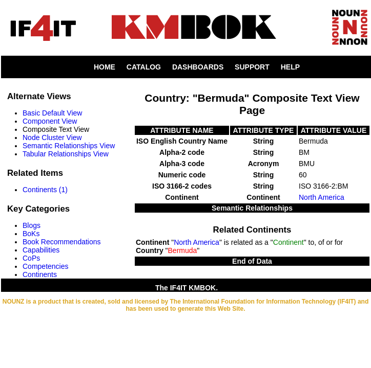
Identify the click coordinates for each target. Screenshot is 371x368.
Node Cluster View (52, 137)
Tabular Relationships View (66, 154)
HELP (290, 67)
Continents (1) (45, 190)
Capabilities (41, 250)
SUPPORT (252, 67)
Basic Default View (52, 113)
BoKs (31, 233)
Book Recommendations (62, 242)
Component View (50, 121)
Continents (40, 274)
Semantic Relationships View (69, 146)
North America (321, 197)
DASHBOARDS (197, 67)
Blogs (31, 225)
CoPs (31, 258)
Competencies (46, 266)
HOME (104, 67)
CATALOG (144, 67)
